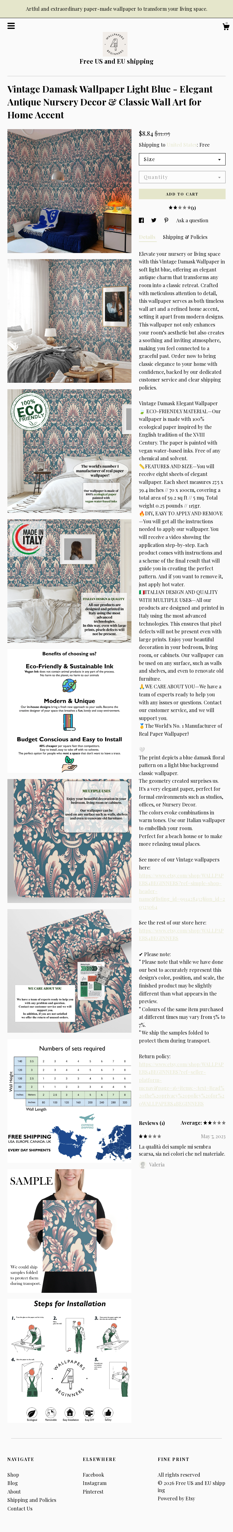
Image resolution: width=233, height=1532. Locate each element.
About (14, 1491)
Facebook (93, 1474)
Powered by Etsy (176, 1498)
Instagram (94, 1483)
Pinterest (93, 1491)
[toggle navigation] (11, 26)
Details (148, 237)
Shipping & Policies (185, 237)
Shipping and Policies (31, 1500)
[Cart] (226, 27)
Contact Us (19, 1508)
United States (182, 144)
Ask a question (192, 220)
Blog (12, 1483)
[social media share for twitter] (154, 220)
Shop (13, 1474)
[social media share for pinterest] (167, 220)
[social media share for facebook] (142, 220)
